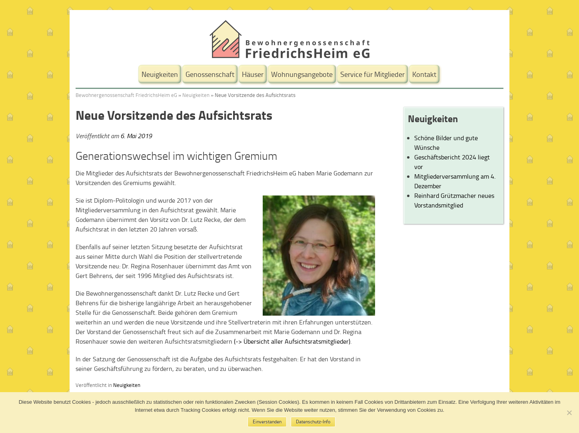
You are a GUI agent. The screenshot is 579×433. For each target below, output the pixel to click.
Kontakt (424, 74)
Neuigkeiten (160, 74)
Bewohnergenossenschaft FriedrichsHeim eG (126, 95)
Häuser (253, 74)
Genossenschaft (210, 74)
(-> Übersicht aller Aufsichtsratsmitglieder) (292, 341)
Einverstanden (267, 421)
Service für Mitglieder (372, 74)
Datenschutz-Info (313, 421)
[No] (569, 413)
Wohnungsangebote (302, 74)
